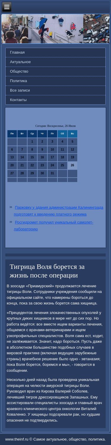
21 (22, 165)
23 (42, 165)
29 (32, 173)
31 (52, 173)
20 (12, 165)
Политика (18, 81)
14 (22, 157)
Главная (17, 52)
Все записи (20, 90)
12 (72, 149)
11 (62, 149)
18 (62, 157)
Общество (19, 71)
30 (42, 173)
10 (52, 149)
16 (42, 157)
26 (72, 165)
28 (22, 173)
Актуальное (20, 62)
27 (12, 173)
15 (32, 157)
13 (12, 157)
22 (32, 165)
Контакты (18, 100)
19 (72, 157)
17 (52, 157)
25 (62, 165)
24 (52, 165)
